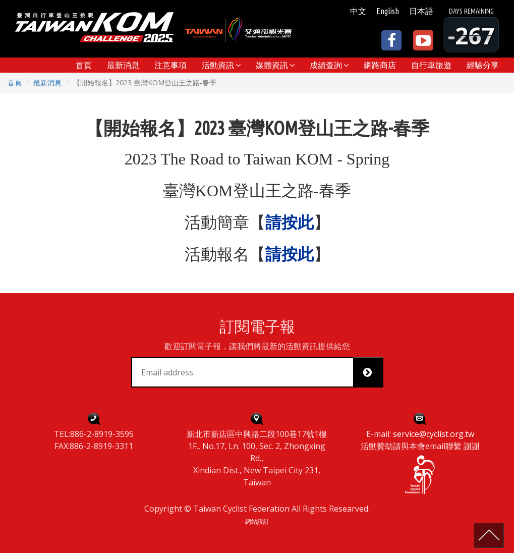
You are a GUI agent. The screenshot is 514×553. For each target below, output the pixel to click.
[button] (221, 65)
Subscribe (371, 372)
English (387, 11)
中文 (358, 11)
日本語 (421, 11)
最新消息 (47, 82)
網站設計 (257, 521)
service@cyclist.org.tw (433, 433)
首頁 (15, 82)
